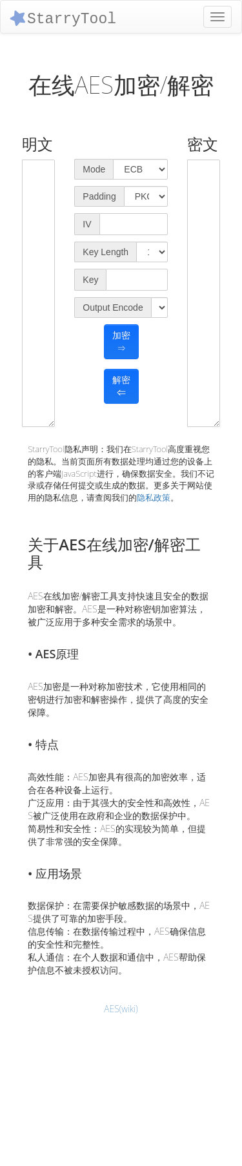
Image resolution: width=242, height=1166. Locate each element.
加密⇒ (121, 341)
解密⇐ (121, 386)
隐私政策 (153, 497)
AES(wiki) (120, 1009)
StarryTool (62, 17)
